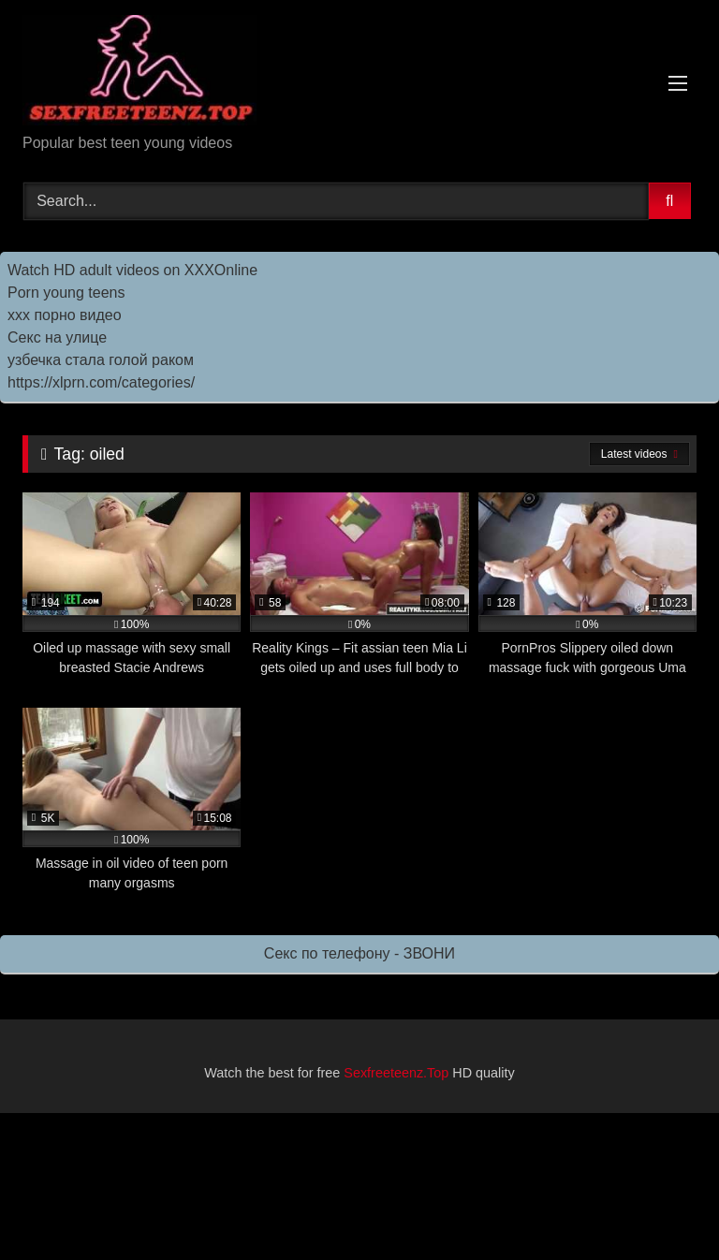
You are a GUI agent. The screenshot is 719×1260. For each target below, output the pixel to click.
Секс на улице (57, 337)
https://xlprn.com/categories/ (101, 382)
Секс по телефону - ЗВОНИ (359, 953)
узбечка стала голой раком (100, 360)
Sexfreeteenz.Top (396, 1072)
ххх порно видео (64, 315)
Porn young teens (66, 292)
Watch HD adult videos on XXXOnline (132, 270)
